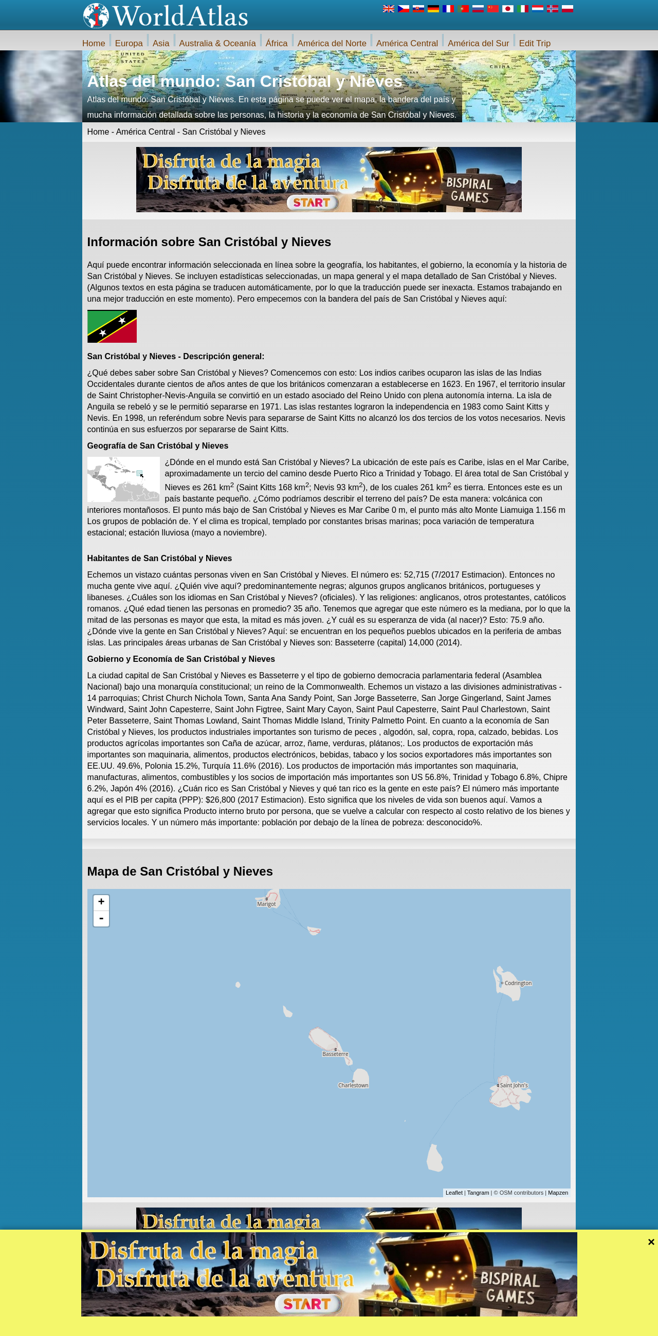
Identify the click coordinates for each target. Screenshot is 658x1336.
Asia (161, 43)
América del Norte (332, 43)
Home (93, 43)
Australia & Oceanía (217, 43)
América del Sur (478, 43)
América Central (407, 43)
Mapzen (558, 1193)
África (277, 43)
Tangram (478, 1193)
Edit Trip (535, 43)
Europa (129, 43)
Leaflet (454, 1193)
